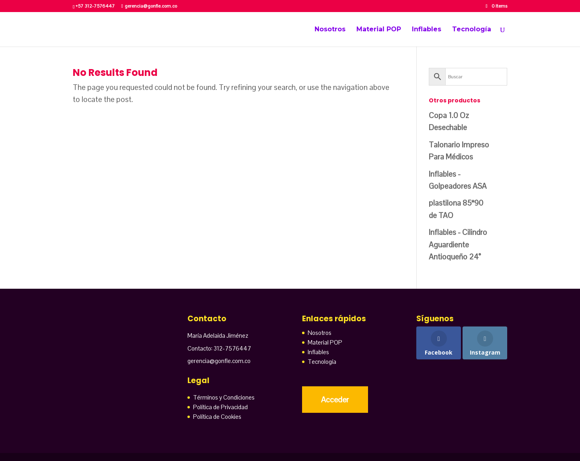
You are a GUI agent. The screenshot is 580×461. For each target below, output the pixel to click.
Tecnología (471, 30)
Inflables (426, 30)
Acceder (335, 399)
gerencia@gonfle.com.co (219, 361)
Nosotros (330, 30)
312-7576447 (232, 348)
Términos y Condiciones (224, 397)
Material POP (378, 30)
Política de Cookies (217, 416)
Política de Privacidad (220, 407)
